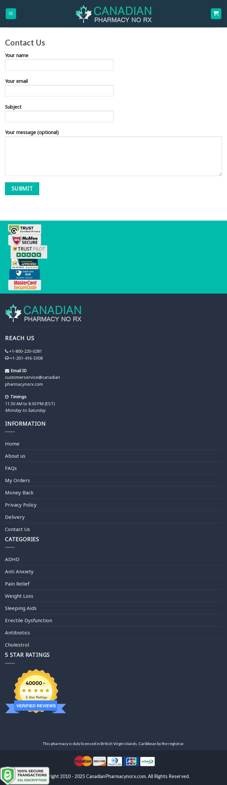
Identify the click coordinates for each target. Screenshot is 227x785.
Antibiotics (17, 632)
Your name (113, 63)
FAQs (11, 468)
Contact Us (17, 529)
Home (12, 443)
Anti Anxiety (19, 571)
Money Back (19, 492)
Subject (113, 115)
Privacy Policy (21, 504)
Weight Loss (19, 595)
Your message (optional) (113, 154)
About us (15, 455)
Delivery (15, 517)
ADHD (12, 559)
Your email (113, 89)
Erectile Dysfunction (28, 620)
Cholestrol (17, 644)
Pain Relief (17, 583)
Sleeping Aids (21, 608)
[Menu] (11, 13)
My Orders (17, 480)
